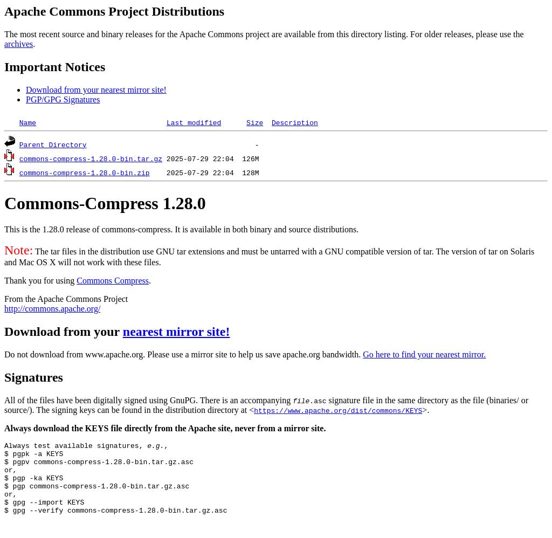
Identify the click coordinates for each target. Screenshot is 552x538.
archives (18, 44)
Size (254, 122)
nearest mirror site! (176, 332)
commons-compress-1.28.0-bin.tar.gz (90, 158)
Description (295, 122)
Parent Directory (53, 144)
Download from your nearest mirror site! (96, 89)
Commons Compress (113, 280)
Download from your (63, 332)
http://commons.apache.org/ (52, 308)
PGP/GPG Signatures (63, 99)
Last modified (194, 122)
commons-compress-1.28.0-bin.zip (84, 172)
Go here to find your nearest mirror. (424, 354)
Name (27, 122)
